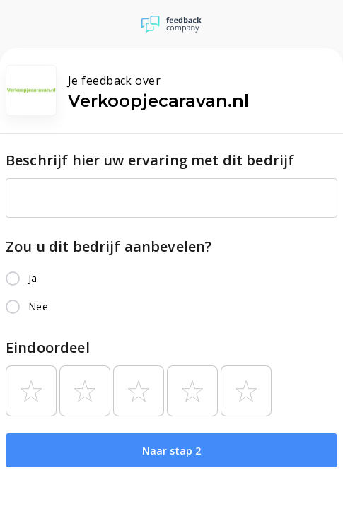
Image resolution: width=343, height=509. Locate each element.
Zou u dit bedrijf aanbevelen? (108, 246)
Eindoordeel (48, 347)
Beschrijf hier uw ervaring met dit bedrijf (150, 160)
